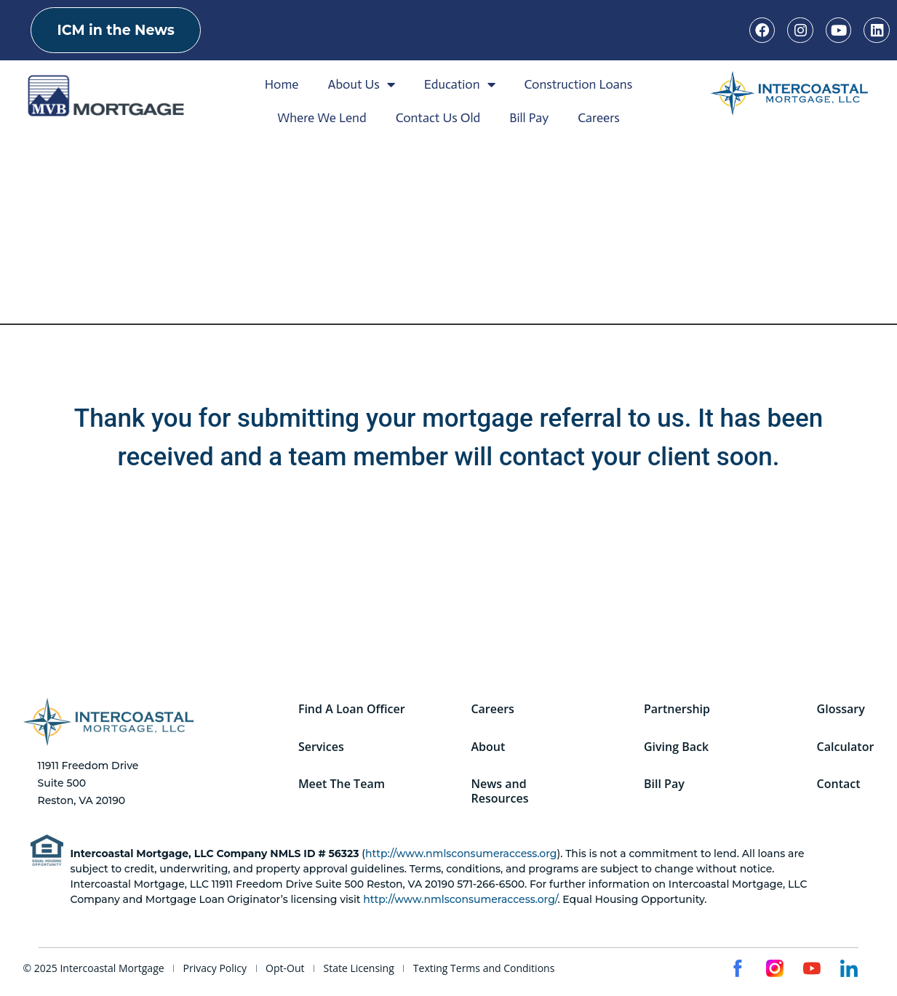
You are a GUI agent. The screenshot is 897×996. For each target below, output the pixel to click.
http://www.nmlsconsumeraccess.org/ (460, 899)
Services (321, 747)
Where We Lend (321, 118)
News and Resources (500, 791)
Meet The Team (341, 784)
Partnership (677, 709)
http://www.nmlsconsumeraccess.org (461, 853)
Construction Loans (579, 84)
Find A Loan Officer (351, 709)
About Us (360, 84)
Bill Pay (529, 118)
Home (282, 84)
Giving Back (676, 747)
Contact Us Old (438, 118)
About (488, 747)
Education (459, 84)
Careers (599, 118)
